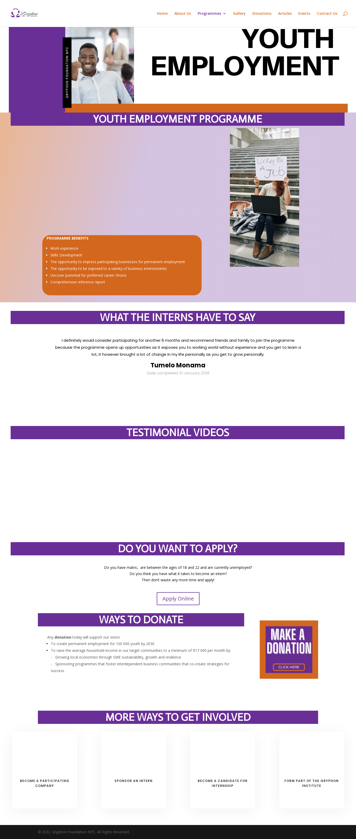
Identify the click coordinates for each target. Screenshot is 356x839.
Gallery (239, 14)
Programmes (209, 14)
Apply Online (178, 598)
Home (162, 14)
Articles (285, 14)
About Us (182, 14)
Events (304, 14)
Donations (261, 14)
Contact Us (327, 14)
